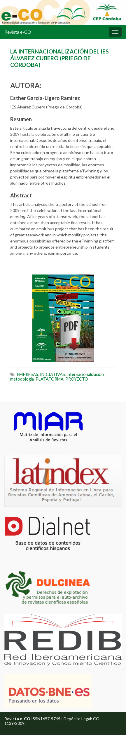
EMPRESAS (27, 374)
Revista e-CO (17, 32)
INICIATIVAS (52, 374)
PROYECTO (76, 379)
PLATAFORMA (50, 379)
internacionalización (85, 374)
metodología (22, 379)
